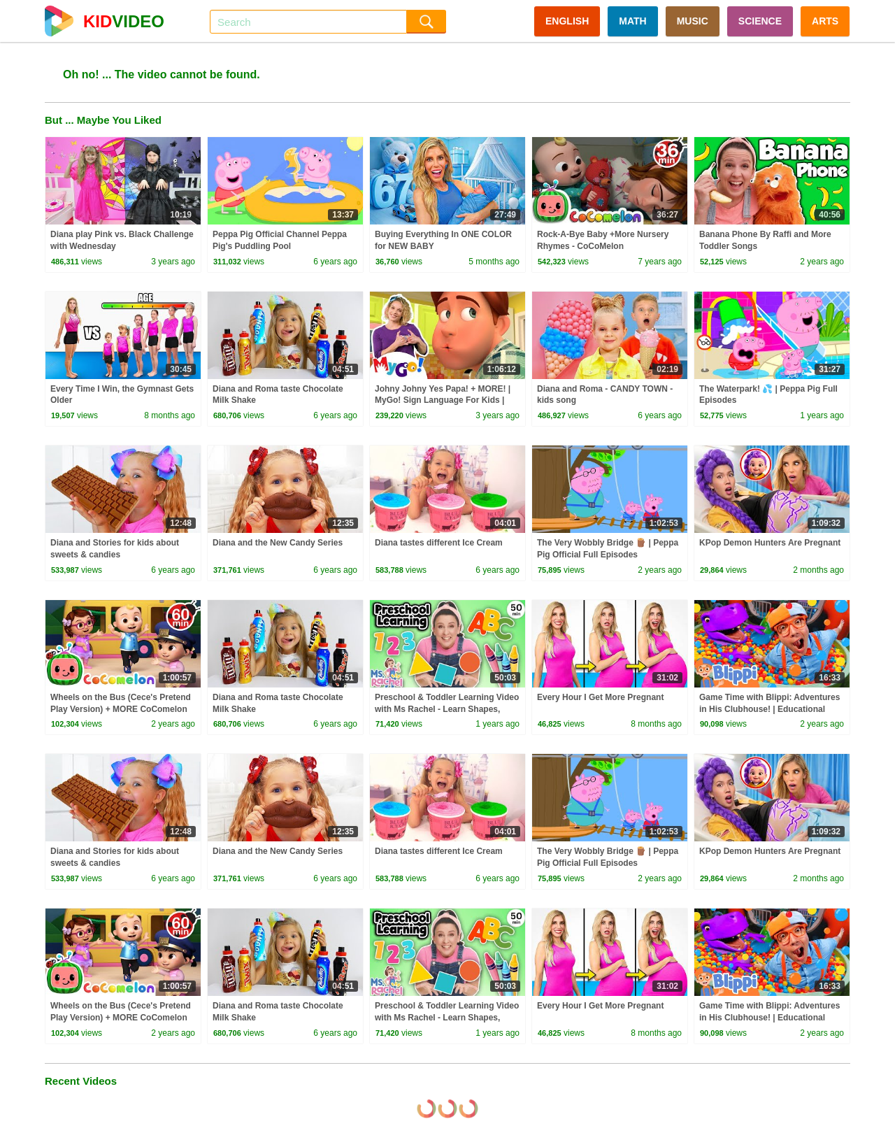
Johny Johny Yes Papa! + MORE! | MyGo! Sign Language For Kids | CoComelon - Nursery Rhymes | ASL (447, 401)
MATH (632, 21)
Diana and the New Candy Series (278, 543)
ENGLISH (567, 21)
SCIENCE (760, 21)
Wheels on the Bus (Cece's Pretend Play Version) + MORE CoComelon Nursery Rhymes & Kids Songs (120, 709)
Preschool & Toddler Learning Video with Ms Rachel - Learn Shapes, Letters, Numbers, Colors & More (447, 709)
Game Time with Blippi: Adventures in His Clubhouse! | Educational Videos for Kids (769, 709)
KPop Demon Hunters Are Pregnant (769, 543)
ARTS (825, 21)
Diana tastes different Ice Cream (439, 543)
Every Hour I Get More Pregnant (600, 697)
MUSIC (692, 21)
